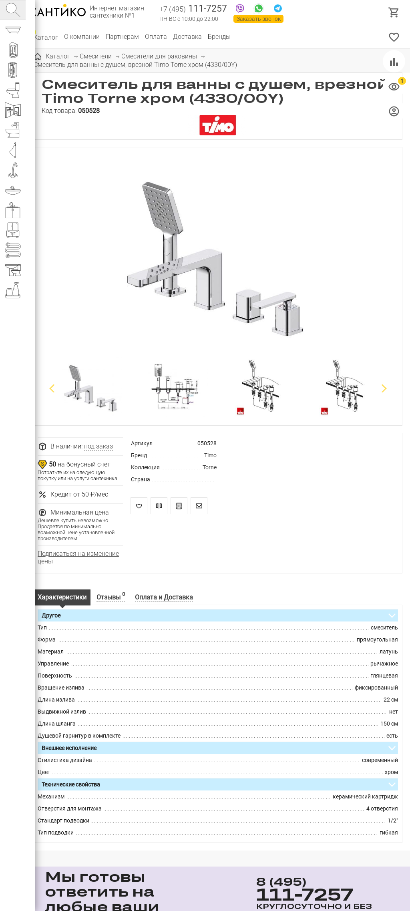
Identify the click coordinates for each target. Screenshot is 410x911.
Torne (210, 467)
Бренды (219, 36)
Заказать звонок (259, 19)
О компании (82, 36)
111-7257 (193, 9)
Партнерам (122, 36)
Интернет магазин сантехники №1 (117, 12)
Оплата (156, 36)
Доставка (187, 36)
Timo (210, 455)
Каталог (46, 36)
